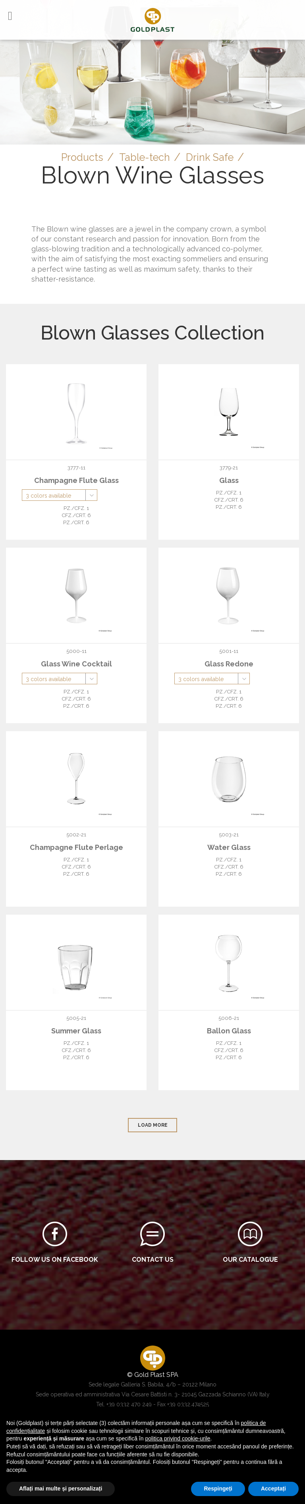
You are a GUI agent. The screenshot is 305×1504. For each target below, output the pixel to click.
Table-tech (144, 157)
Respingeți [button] (218, 1488)
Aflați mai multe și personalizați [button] (60, 1488)
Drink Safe (214, 157)
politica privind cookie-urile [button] (177, 1438)
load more (153, 1125)
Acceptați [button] (273, 1488)
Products (77, 157)
